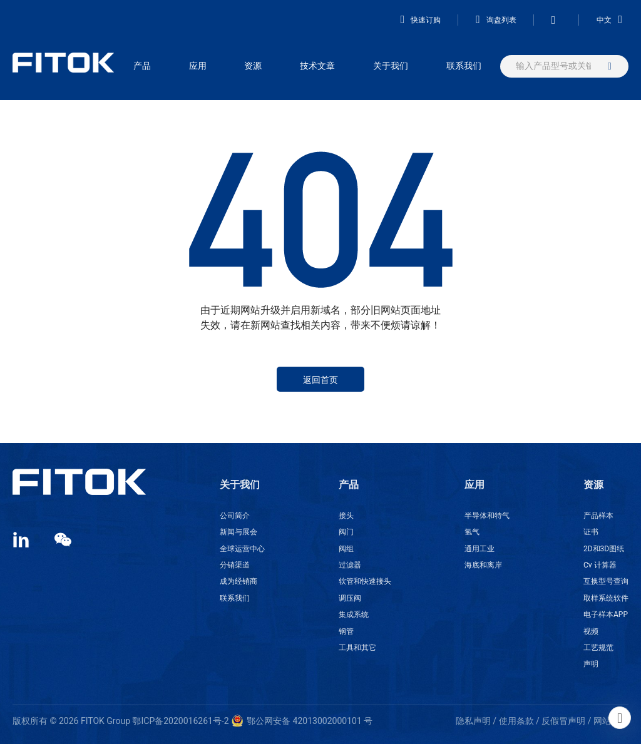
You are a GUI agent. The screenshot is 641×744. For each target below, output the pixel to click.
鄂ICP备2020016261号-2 (180, 721)
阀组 (346, 548)
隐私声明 (473, 721)
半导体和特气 (487, 515)
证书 (590, 531)
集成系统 (354, 614)
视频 (590, 631)
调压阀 (350, 598)
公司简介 (235, 515)
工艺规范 (598, 647)
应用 (198, 66)
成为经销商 (238, 581)
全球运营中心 (242, 548)
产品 (142, 66)
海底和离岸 (483, 565)
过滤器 (350, 565)
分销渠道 (235, 565)
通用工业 (479, 548)
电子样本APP (605, 614)
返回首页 (320, 380)
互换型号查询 (605, 581)
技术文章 (317, 66)
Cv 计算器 (600, 565)
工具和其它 (357, 647)
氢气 (471, 531)
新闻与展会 (238, 531)
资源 (253, 66)
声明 (590, 664)
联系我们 (463, 66)
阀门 (346, 531)
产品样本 (598, 515)
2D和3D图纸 (603, 548)
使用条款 (516, 721)
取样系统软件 (605, 598)
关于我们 (390, 66)
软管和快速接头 (365, 581)
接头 (346, 515)
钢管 (346, 631)
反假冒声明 (563, 721)
